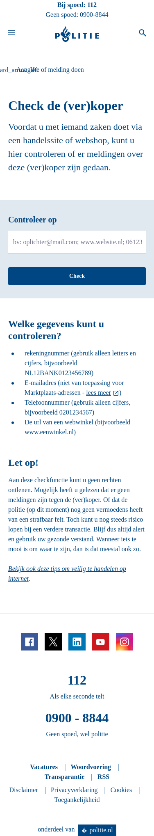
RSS (103, 776)
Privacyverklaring (74, 789)
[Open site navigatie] (11, 34)
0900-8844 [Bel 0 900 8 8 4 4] (94, 14)
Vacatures (44, 766)
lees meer (98, 392)
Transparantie (64, 776)
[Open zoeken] (142, 34)
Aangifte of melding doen (50, 69)
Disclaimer (23, 789)
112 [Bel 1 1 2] (92, 4)
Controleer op (32, 219)
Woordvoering (90, 766)
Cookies (121, 789)
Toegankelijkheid (77, 799)
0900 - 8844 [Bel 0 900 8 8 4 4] (77, 717)
